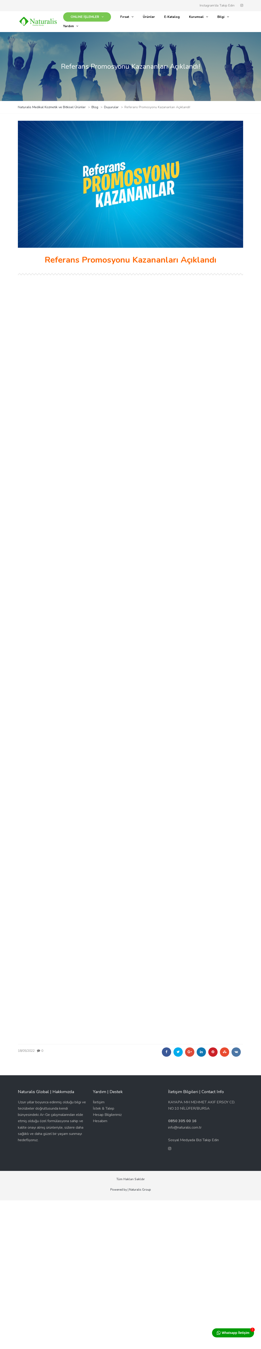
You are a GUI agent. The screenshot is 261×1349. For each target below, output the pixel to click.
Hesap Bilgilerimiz (107, 1114)
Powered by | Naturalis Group (130, 1190)
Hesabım (100, 1121)
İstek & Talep (103, 1108)
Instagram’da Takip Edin (217, 5)
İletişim (98, 1102)
